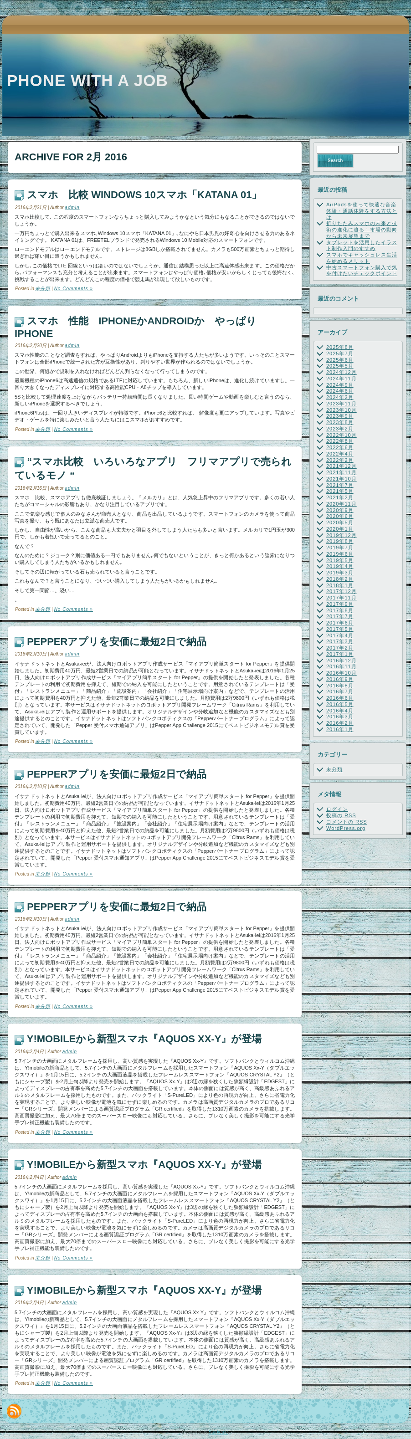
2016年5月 (340, 704)
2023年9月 (340, 416)
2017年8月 (340, 610)
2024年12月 (341, 372)
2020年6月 (340, 516)
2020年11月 (341, 504)
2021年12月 (341, 466)
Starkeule (218, 1431)
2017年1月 (340, 654)
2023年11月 (341, 403)
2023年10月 (341, 410)
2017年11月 (341, 597)
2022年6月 (340, 447)
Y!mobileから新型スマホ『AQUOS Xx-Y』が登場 (144, 1039)
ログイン (337, 809)
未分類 (42, 288)
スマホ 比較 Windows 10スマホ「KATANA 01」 (144, 194)
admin (72, 207)
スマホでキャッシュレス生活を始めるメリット (361, 258)
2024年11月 (341, 378)
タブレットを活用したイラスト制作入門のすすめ (361, 245)
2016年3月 (340, 716)
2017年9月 (340, 604)
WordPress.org (345, 828)
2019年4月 (340, 566)
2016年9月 (340, 679)
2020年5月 (340, 522)
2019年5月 (340, 560)
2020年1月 (340, 529)
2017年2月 (340, 647)
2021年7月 (340, 485)
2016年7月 (340, 691)
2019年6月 (340, 554)
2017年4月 (340, 635)
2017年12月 (341, 591)
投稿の (341, 815)
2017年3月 (340, 641)
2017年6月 (340, 622)
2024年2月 (340, 397)
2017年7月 (340, 616)
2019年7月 (340, 547)
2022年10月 (341, 435)
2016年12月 (341, 660)
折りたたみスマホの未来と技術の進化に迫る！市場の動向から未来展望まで (361, 229)
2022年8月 (340, 441)
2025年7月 (340, 353)
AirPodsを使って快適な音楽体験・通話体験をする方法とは (361, 211)
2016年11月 (341, 666)
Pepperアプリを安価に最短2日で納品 (116, 641)
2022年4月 (340, 453)
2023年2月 (340, 428)
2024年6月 (340, 391)
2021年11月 (341, 472)
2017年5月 (340, 629)
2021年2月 (340, 497)
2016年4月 (340, 710)
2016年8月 (340, 685)
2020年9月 (340, 510)
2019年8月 (340, 541)
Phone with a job (87, 80)
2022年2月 (340, 460)
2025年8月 (340, 347)
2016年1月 (340, 729)
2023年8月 (340, 422)
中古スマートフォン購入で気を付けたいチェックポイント (361, 271)
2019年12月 (341, 535)
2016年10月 (341, 673)
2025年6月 (340, 360)
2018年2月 (340, 579)
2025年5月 (340, 366)
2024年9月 (340, 385)
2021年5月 (340, 491)
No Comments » (73, 288)
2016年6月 (340, 698)
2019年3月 (340, 572)
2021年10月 (341, 478)
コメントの (346, 821)
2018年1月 (340, 585)
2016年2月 (340, 723)
